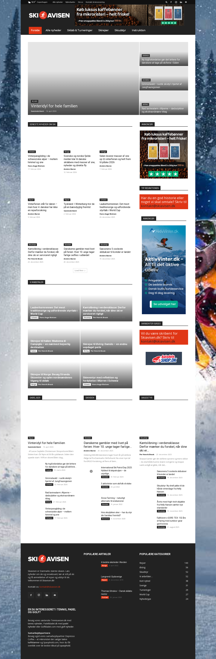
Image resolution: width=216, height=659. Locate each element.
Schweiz (146, 80)
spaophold (65, 645)
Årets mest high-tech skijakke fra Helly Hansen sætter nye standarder (171, 505)
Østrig (145, 104)
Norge (67, 152)
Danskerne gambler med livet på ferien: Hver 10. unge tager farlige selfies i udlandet (79, 252)
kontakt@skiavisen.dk (158, 205)
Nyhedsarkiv (70, 2)
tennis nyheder (35, 623)
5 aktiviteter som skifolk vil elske (116, 483)
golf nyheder (67, 626)
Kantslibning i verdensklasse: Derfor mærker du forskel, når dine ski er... (163, 446)
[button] (166, 2)
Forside (35, 30)
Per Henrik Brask (35, 259)
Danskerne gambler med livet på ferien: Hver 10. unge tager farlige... (108, 444)
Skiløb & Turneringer (79, 30)
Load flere (80, 270)
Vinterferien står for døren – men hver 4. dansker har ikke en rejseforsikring (43, 207)
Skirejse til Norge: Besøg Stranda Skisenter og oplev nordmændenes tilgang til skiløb (51, 377)
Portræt (105, 597)
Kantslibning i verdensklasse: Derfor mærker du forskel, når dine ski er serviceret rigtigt (43, 252)
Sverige (146, 55)
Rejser (34, 101)
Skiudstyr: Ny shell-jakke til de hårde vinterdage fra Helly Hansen (170, 488)
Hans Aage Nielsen (36, 166)
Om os (80, 2)
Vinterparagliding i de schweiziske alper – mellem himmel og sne (43, 159)
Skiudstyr (120, 30)
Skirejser (103, 30)
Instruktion (138, 30)
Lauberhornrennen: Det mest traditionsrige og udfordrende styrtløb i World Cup (115, 207)
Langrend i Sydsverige (111, 576)
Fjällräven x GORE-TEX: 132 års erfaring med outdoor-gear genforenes (171, 521)
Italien (33, 351)
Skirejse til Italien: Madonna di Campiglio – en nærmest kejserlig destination (50, 344)
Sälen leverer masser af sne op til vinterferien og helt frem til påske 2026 (115, 159)
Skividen (68, 245)
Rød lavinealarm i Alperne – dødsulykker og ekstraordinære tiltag (60, 495)
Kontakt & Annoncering (95, 2)
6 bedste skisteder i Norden (114, 562)
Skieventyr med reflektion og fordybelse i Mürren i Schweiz (100, 379)
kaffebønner (34, 642)
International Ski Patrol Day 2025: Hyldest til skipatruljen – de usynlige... (116, 470)
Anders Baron (70, 169)
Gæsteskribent (37, 111)
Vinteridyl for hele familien (46, 443)
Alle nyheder (58, 2)
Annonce (105, 519)
